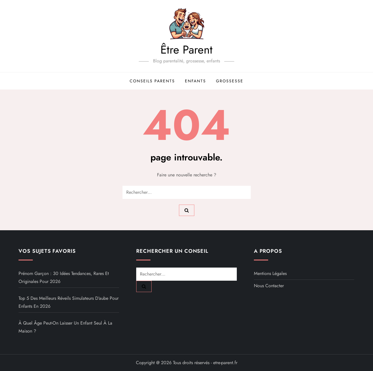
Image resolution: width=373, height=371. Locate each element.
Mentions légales (270, 273)
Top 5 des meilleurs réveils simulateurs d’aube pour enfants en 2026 (69, 302)
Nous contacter (269, 285)
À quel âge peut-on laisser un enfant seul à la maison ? (65, 327)
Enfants (195, 81)
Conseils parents (152, 81)
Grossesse (229, 81)
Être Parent (186, 49)
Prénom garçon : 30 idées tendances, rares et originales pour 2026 (64, 277)
